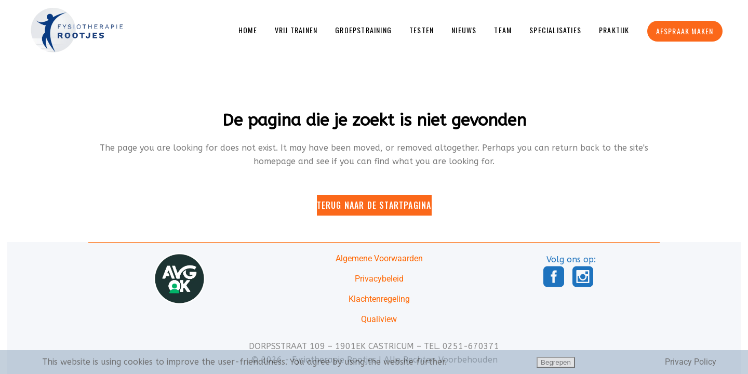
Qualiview (379, 319)
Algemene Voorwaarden (379, 258)
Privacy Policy (690, 362)
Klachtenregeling (379, 299)
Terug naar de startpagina (374, 199)
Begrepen (556, 362)
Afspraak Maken (687, 30)
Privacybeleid (379, 279)
